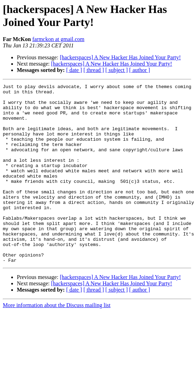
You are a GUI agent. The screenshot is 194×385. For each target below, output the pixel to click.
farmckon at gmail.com (58, 39)
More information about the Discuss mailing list (57, 341)
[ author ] (139, 70)
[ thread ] (93, 70)
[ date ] (74, 70)
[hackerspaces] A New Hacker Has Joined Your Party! (120, 57)
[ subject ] (116, 70)
